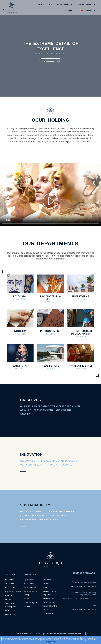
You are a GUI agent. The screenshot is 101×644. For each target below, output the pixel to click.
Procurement (50, 331)
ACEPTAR (50, 642)
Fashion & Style (81, 366)
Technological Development (81, 332)
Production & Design (50, 298)
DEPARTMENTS (86, 4)
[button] (50, 201)
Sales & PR (20, 366)
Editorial (20, 296)
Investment (80, 296)
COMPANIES (64, 4)
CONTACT (70, 10)
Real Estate (50, 366)
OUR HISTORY (45, 4)
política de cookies (60, 640)
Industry (20, 331)
